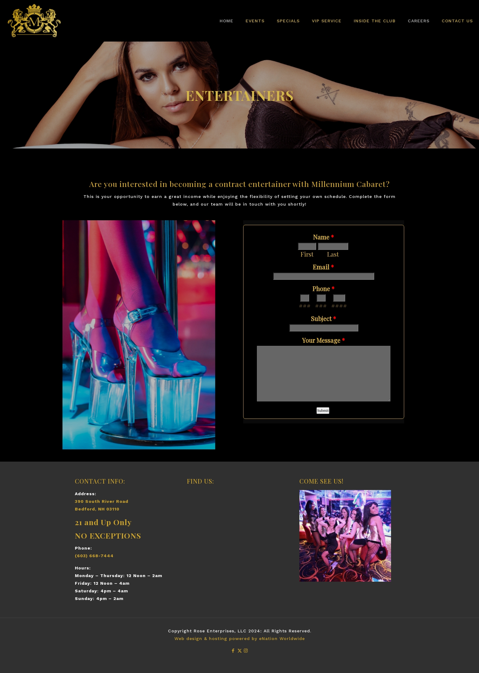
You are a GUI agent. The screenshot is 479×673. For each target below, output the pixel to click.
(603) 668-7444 (94, 555)
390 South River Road (101, 501)
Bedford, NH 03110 (97, 509)
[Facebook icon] (233, 650)
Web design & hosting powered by (216, 638)
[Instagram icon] (246, 650)
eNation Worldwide (282, 638)
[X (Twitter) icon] (239, 650)
